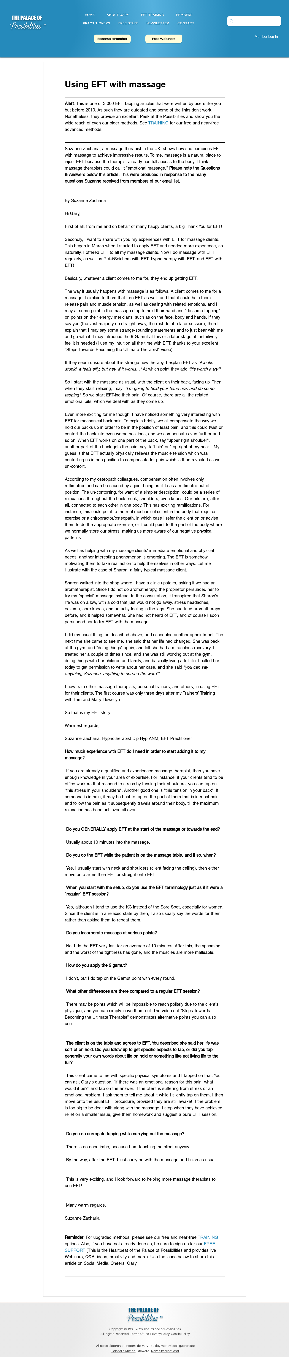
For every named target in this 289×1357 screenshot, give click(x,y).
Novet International (165, 1351)
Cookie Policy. (180, 1334)
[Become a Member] (112, 39)
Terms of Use (139, 1334)
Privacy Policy (160, 1334)
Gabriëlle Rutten (123, 1351)
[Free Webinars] (163, 39)
